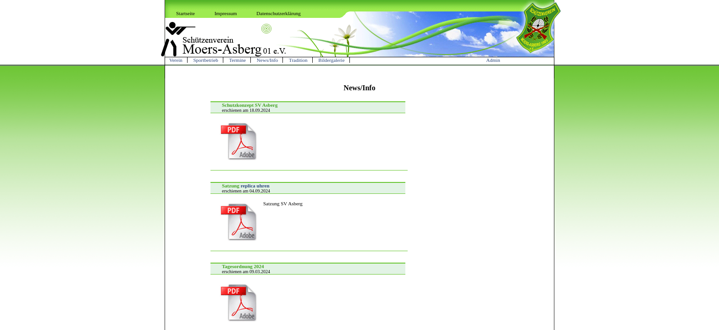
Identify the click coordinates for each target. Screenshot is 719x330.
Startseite (185, 13)
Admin (493, 60)
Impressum (226, 13)
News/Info (267, 60)
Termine (237, 60)
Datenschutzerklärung (278, 13)
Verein (176, 60)
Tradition (298, 60)
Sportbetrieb (205, 60)
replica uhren (255, 185)
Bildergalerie (331, 60)
